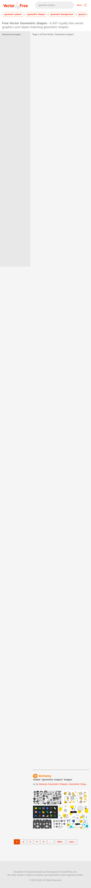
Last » (72, 842)
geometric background (61, 14)
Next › (60, 842)
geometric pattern (13, 14)
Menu (79, 5)
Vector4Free (16, 5)
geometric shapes (36, 14)
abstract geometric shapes (53, 784)
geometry (83, 14)
